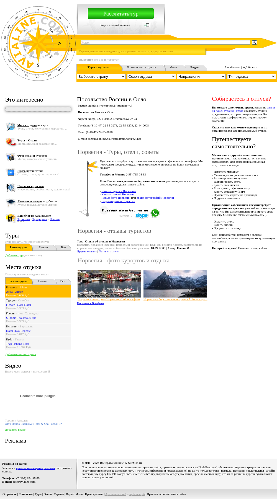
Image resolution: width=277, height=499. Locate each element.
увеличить (107, 105)
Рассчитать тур (120, 14)
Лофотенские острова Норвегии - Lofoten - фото (109, 299)
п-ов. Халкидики (28, 313)
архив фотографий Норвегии (155, 197)
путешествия (30, 170)
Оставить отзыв (109, 251)
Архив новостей (115, 494)
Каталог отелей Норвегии (117, 194)
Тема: (101, 241)
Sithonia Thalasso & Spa (21, 317)
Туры (12, 235)
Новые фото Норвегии (115, 197)
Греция (10, 313)
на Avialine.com (34, 215)
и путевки (98, 67)
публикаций (137, 494)
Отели (48, 494)
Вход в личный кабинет (115, 25)
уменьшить (124, 105)
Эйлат (23, 287)
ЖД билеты (250, 67)
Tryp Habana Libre (17, 343)
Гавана (19, 339)
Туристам (23, 219)
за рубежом (37, 201)
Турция (11, 300)
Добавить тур (14, 255)
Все (63, 247)
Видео (70, 494)
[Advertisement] (145, 347)
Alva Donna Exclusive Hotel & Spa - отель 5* (33, 423)
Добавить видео (15, 429)
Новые (43, 247)
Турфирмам (39, 219)
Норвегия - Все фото (90, 303)
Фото (79, 494)
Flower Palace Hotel (18, 304)
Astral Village (14, 291)
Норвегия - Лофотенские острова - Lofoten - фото (175, 299)
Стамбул (23, 300)
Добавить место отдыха (20, 354)
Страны (59, 494)
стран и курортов (32, 155)
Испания (11, 326)
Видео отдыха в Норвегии (118, 201)
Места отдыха (23, 266)
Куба (9, 339)
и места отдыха (141, 67)
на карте (32, 125)
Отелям (55, 219)
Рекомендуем (18, 247)
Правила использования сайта (166, 494)
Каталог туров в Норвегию (118, 191)
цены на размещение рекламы (35, 468)
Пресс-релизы (94, 494)
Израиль (11, 287)
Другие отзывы (87, 251)
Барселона (26, 326)
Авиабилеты (232, 67)
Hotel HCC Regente (18, 330)
